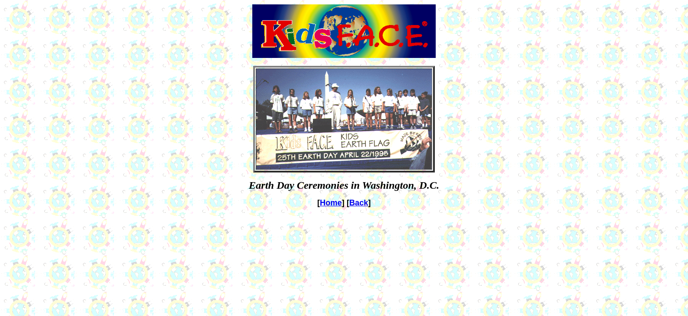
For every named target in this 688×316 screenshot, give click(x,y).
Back (358, 202)
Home (331, 202)
